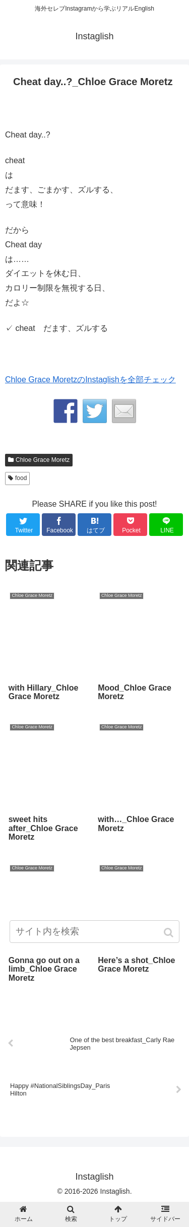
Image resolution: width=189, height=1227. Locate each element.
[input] (95, 931)
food (21, 478)
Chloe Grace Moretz (43, 459)
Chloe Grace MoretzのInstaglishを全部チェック (90, 379)
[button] (169, 932)
